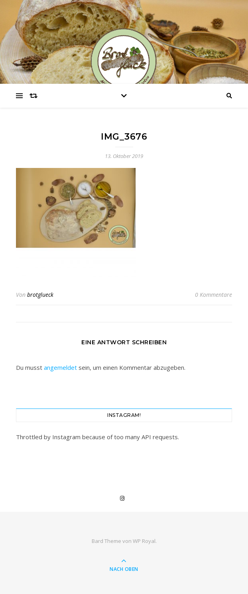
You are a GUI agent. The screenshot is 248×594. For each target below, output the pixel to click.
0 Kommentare (213, 294)
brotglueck (40, 294)
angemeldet (60, 367)
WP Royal (144, 541)
